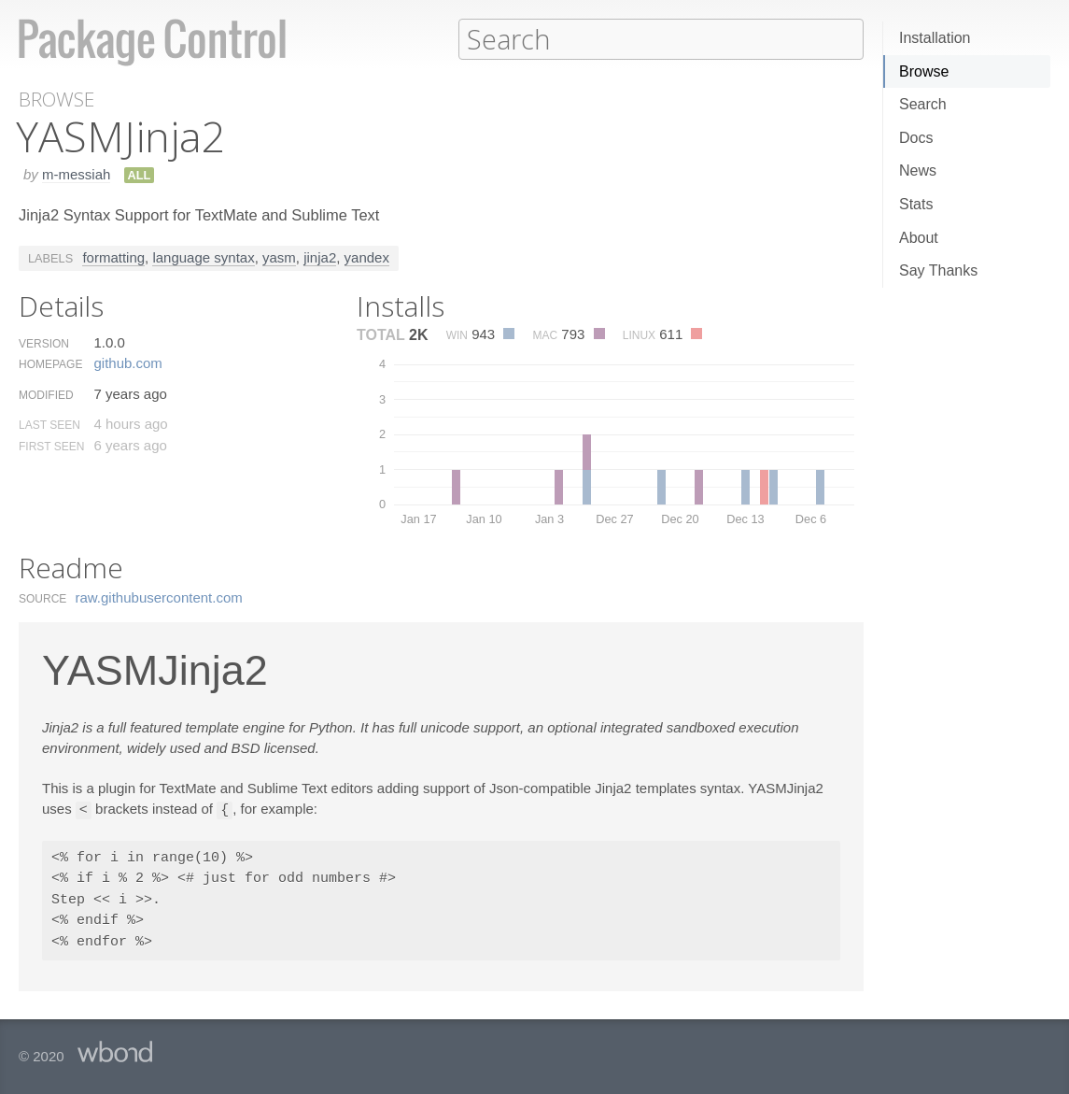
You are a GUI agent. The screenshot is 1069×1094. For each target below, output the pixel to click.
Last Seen (49, 424)
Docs (916, 138)
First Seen (51, 445)
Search (923, 104)
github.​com (127, 362)
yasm (279, 256)
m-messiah (76, 173)
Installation (935, 38)
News (917, 170)
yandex (367, 256)
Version (44, 342)
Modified (46, 394)
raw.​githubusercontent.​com (159, 596)
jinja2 (319, 256)
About (918, 238)
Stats (916, 204)
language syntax (203, 256)
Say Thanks (938, 270)
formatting (113, 256)
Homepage (50, 363)
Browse (924, 71)
